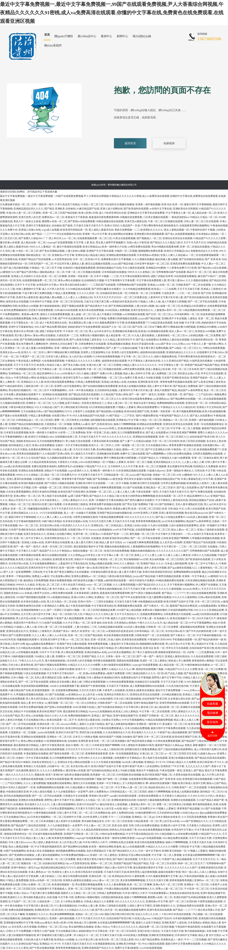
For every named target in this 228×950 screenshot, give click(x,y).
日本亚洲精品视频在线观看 (131, 470)
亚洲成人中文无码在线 (208, 407)
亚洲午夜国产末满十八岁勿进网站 (140, 766)
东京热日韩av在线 (21, 234)
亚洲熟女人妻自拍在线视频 (174, 339)
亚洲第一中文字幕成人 (194, 576)
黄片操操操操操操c (49, 306)
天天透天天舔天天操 (200, 842)
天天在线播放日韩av (32, 411)
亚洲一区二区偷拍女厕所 (205, 458)
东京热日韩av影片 (175, 631)
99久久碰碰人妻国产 (87, 373)
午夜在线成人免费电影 (28, 360)
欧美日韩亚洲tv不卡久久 (106, 567)
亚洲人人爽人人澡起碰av (173, 255)
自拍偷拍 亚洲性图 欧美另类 (143, 382)
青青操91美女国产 (99, 795)
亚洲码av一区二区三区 (206, 880)
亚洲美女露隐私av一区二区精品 (88, 576)
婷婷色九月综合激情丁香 (63, 343)
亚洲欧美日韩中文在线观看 (90, 483)
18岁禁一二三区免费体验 (71, 432)
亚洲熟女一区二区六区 (106, 597)
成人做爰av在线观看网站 (39, 348)
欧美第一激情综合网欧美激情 (118, 838)
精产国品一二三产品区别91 (198, 394)
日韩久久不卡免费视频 (18, 931)
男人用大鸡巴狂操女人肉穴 (41, 698)
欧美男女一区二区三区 (92, 631)
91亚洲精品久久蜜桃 (53, 605)
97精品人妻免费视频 (64, 293)
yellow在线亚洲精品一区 (92, 462)
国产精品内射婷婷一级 (210, 639)
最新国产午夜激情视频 (92, 686)
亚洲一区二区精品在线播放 (195, 246)
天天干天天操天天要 (188, 289)
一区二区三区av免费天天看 (122, 377)
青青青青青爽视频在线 (148, 521)
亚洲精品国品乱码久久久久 (28, 208)
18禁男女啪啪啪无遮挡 (85, 517)
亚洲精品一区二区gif (143, 817)
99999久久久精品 (25, 584)
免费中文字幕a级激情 (126, 948)
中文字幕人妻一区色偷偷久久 (153, 618)
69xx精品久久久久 (10, 779)
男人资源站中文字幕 (202, 644)
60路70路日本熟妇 (52, 521)
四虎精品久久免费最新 (205, 466)
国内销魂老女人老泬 (20, 445)
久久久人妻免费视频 (34, 783)
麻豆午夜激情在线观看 (69, 246)
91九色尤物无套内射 (177, 686)
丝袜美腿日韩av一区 (213, 445)
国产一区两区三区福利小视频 (63, 610)
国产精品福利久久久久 (124, 850)
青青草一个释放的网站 (18, 576)
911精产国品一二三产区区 (120, 415)
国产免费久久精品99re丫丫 (33, 238)
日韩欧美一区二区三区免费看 (144, 293)
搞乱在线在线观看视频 (51, 749)
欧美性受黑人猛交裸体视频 (142, 872)
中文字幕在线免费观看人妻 (151, 280)
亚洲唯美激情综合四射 (28, 605)
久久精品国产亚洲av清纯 (114, 394)
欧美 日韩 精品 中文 (173, 508)
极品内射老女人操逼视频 (113, 804)
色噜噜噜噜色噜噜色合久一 (33, 808)
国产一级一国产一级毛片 (142, 394)
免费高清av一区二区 (53, 217)
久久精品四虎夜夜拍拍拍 (42, 462)
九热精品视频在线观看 (110, 627)
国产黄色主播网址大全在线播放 (72, 572)
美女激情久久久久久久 (143, 732)
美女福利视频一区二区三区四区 (166, 559)
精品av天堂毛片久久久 (21, 500)
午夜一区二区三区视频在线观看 (165, 221)
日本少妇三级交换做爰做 (127, 698)
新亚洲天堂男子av (73, 377)
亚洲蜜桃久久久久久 (37, 914)
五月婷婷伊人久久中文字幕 (123, 466)
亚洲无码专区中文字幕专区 (43, 567)
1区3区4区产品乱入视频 (170, 673)
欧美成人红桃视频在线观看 (153, 331)
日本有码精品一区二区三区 (149, 631)
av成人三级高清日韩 (112, 749)
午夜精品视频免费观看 (111, 517)
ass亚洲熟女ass (161, 398)
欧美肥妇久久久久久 (151, 229)
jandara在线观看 (46, 732)
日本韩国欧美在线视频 (128, 774)
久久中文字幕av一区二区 (76, 622)
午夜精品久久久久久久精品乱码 (177, 407)
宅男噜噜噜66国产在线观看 (171, 272)
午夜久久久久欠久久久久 (124, 926)
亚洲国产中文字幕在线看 (100, 251)
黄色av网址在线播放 (69, 280)
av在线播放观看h (207, 605)
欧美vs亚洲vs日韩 (88, 212)
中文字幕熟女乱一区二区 (24, 322)
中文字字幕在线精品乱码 (139, 834)
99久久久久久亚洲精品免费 (209, 610)
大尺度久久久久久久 (149, 859)
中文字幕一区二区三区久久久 (137, 356)
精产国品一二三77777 (43, 234)
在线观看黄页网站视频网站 (194, 225)
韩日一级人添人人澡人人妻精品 (199, 872)
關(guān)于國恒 (63, 36)
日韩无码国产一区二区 (40, 263)
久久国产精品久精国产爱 (210, 800)
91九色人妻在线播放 (143, 335)
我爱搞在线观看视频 (127, 660)
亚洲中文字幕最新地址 (38, 225)
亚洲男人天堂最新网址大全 (96, 352)
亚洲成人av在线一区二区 (161, 284)
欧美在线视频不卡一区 (182, 618)
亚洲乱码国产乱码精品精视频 (190, 897)
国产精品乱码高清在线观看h (84, 394)
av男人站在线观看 (195, 508)
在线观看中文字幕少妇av (210, 352)
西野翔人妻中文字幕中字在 (167, 677)
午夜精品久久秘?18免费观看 (174, 458)
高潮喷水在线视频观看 (192, 707)
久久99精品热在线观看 (77, 289)
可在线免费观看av (158, 893)
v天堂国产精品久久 (147, 458)
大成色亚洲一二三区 (173, 293)
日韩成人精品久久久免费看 (181, 762)
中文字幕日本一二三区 (173, 546)
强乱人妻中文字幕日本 (159, 386)
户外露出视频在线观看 (116, 888)
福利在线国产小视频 (110, 736)
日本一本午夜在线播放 (81, 390)
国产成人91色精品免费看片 (170, 517)
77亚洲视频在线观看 (25, 369)
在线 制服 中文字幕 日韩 (187, 322)
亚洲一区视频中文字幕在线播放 (106, 500)
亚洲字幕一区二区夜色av (86, 534)
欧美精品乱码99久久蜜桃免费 (128, 876)
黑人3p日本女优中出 (100, 331)
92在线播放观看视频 (53, 360)
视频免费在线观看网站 (59, 783)
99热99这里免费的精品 (26, 398)
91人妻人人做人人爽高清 (176, 555)
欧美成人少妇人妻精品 (125, 711)
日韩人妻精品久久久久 (75, 500)
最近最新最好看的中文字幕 (88, 546)
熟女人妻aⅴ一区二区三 (181, 331)
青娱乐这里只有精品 (144, 403)
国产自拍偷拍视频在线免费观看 (100, 386)
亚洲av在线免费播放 (43, 445)
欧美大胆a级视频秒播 (214, 411)
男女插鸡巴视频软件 (20, 390)
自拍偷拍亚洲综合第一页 (113, 293)
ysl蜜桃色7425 (7, 272)
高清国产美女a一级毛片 (66, 631)
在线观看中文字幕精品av (128, 758)
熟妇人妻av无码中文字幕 (136, 373)
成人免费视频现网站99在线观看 (147, 686)
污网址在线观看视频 (214, 348)
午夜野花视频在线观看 (168, 576)
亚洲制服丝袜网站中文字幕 (18, 922)
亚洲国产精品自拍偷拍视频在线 (26, 424)
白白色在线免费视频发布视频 (154, 829)
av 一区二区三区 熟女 (78, 639)
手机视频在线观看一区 (184, 639)
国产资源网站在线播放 (21, 855)
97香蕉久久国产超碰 (43, 931)
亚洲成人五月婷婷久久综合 (26, 276)
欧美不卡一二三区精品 (87, 669)
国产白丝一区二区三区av (159, 314)
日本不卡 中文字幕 (25, 284)
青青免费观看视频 (98, 644)
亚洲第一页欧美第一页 (80, 276)
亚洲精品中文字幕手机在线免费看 (146, 212)
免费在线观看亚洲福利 (44, 466)
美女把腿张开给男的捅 (179, 466)
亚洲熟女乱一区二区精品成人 (107, 525)
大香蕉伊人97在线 (67, 462)
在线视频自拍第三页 (66, 436)
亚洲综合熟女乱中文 (17, 631)
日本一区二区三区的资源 (157, 736)
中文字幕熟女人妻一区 (178, 212)
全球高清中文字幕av (47, 284)
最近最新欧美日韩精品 (75, 711)
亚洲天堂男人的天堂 (29, 217)
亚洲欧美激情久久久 (11, 897)
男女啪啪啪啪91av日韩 (136, 559)
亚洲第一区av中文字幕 (94, 234)
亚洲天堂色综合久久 (142, 310)
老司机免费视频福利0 (15, 310)
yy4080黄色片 (67, 373)
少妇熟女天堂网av (111, 719)
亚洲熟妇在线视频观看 (55, 394)
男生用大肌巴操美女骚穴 (73, 284)
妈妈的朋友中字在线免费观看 (84, 327)
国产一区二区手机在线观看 (202, 301)
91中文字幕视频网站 (200, 622)
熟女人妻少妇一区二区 (120, 403)
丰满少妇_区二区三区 (47, 584)
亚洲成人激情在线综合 (177, 656)
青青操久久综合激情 (34, 766)
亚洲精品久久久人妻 (32, 382)
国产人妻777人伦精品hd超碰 (121, 348)
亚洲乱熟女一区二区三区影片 (159, 487)
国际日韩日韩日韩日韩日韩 (119, 914)
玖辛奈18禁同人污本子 (95, 842)
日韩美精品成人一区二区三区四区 (34, 420)
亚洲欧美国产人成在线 (174, 922)
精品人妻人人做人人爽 (186, 719)
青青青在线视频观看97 (28, 453)
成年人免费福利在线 (122, 812)
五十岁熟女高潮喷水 (72, 901)
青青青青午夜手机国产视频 (77, 479)
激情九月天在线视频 (84, 783)
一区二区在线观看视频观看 (204, 255)
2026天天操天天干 (49, 398)
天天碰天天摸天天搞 (115, 872)
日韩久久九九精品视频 (204, 555)
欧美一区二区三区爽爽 (54, 276)
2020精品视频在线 (171, 694)
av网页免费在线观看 (139, 246)
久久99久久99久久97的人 (201, 795)
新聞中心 (122, 36)
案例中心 (106, 36)
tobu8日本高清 (8, 639)
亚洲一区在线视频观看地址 (209, 424)
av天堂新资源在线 (62, 259)
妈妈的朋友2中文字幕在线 (93, 931)
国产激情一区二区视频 (115, 779)
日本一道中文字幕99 (149, 850)
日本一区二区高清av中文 (86, 259)
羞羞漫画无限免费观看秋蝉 (104, 217)
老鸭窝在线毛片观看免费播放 (141, 749)
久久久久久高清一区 (88, 293)
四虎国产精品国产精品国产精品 (202, 365)
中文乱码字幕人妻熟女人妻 (69, 263)
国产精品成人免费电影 (185, 386)
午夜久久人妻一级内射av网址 (207, 343)
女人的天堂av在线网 (80, 356)
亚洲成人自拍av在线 (135, 525)
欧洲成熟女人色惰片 (198, 483)
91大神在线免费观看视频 (106, 356)
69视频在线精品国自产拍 (166, 479)
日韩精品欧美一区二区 (116, 474)
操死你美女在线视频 (17, 301)
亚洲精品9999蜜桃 (156, 267)
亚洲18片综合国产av (88, 804)
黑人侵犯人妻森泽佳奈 (101, 229)
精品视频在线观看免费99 (132, 910)
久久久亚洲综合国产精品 (175, 360)
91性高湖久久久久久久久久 (75, 525)
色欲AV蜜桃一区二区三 (78, 745)
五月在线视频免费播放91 (50, 441)
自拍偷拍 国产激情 (62, 225)
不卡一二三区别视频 (119, 817)
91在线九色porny (189, 812)
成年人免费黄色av (99, 791)
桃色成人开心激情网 (179, 660)
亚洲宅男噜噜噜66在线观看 (72, 698)
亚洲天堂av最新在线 (135, 221)
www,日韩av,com (181, 343)
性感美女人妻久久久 (63, 872)
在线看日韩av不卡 (62, 415)
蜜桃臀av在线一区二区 (54, 221)
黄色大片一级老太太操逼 (27, 221)
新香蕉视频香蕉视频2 (181, 880)
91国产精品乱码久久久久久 (151, 584)
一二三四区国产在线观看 (101, 284)
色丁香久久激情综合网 (144, 652)
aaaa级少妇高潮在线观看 (17, 466)
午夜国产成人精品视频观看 (69, 618)
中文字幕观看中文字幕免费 (120, 280)
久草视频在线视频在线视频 (204, 538)
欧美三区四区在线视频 (192, 441)
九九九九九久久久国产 (197, 766)
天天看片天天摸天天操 (87, 808)
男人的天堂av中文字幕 (177, 644)
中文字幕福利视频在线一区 (211, 635)
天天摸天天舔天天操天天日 (174, 491)
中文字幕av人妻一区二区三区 (117, 555)
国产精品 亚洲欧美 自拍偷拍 (59, 208)
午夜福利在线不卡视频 (202, 229)
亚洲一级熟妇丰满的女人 (68, 348)
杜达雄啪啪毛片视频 (92, 280)
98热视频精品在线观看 (150, 601)
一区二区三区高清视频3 (113, 741)
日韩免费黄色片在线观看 (92, 343)
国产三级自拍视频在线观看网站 (175, 749)
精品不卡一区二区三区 (199, 272)
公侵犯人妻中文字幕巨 (139, 905)
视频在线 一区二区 (31, 863)
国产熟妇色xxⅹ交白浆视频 (212, 267)
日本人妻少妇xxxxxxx (20, 842)
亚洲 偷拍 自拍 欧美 (102, 622)
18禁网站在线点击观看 (121, 842)
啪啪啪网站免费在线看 (150, 251)
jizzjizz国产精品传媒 (122, 263)
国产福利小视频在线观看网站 (50, 664)
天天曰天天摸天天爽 (84, 449)
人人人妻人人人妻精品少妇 (78, 297)
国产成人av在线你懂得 (100, 698)
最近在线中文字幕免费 (25, 876)
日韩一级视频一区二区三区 (129, 445)
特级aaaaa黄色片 (43, 922)
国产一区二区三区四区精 (182, 901)
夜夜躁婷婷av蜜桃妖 (203, 660)
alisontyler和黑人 (108, 428)
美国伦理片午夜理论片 (25, 622)
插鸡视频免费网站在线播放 (70, 850)
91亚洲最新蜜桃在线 (55, 741)
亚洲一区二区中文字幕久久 (28, 538)
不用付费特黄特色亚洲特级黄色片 (159, 225)
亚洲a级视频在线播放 (118, 343)
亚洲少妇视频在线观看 (181, 758)
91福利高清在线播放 (201, 360)
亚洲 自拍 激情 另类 (122, 825)
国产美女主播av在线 (74, 365)
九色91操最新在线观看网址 (184, 525)
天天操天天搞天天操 (172, 931)
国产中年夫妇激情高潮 (70, 318)
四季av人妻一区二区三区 (169, 888)
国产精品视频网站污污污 (58, 411)
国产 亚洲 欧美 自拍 (216, 259)
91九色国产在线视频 (50, 622)
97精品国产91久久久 (95, 466)
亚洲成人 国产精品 (101, 715)
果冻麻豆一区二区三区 (174, 724)
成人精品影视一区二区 (118, 335)
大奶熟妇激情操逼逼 (112, 897)
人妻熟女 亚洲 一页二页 (200, 318)
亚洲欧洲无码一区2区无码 (48, 910)
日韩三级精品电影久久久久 (141, 673)
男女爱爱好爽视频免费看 (13, 821)
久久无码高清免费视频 (194, 817)
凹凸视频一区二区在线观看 (208, 914)
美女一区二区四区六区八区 (67, 614)
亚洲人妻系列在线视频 (19, 479)
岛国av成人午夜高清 (138, 242)
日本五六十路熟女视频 (85, 736)
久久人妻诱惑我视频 (124, 584)
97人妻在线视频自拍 (65, 905)
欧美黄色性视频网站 (63, 838)
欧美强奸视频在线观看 (30, 483)
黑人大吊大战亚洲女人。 (48, 500)
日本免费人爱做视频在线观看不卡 (22, 394)
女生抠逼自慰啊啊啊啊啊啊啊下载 (201, 855)
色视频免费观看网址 (151, 614)
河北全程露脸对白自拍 (68, 234)
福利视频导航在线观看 (102, 420)
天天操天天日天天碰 (123, 521)
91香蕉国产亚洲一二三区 (115, 534)
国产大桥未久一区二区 (156, 605)
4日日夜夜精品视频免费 (102, 407)
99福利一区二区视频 (126, 251)
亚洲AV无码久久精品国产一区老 (122, 225)
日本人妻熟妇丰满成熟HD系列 (103, 677)
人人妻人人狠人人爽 (193, 462)
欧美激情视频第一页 (43, 690)
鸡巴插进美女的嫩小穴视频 (88, 580)
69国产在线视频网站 (94, 348)
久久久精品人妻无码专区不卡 (119, 339)
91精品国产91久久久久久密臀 (209, 238)
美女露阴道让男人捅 (80, 322)
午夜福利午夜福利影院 (187, 926)
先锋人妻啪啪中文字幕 (28, 289)
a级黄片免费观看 (115, 673)
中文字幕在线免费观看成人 (109, 728)
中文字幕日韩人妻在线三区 (138, 707)
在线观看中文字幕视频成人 (52, 888)
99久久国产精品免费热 (147, 939)
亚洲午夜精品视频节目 (145, 703)
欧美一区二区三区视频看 (152, 466)
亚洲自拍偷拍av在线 (95, 652)
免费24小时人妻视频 (111, 373)
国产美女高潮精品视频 (51, 251)
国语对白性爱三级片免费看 (47, 504)
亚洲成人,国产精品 (193, 770)
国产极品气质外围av (27, 272)
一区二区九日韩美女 (85, 703)
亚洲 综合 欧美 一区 (172, 204)
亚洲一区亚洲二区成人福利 (101, 432)
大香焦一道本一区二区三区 (120, 656)
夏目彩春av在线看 (10, 242)
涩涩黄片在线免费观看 (40, 310)
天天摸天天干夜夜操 (117, 686)
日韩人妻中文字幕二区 (69, 812)
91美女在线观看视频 (124, 238)
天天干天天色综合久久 (126, 614)
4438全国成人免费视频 (117, 310)
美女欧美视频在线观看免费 (118, 635)
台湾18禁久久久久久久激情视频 (163, 588)
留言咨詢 (212, 722)
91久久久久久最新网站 (184, 597)
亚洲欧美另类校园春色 (161, 935)
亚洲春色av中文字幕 (63, 255)
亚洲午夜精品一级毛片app (25, 867)
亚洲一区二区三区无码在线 (68, 301)
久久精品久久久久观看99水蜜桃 (56, 669)
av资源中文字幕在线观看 (53, 428)
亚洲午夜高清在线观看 (159, 910)
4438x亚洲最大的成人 (84, 707)
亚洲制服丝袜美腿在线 (124, 331)
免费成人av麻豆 (81, 424)
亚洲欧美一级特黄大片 (102, 470)
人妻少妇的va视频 (75, 251)
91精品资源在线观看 (161, 322)
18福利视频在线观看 (22, 656)
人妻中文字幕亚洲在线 (51, 745)
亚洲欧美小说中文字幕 (172, 825)
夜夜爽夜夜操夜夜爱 (96, 753)
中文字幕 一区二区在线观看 (154, 711)
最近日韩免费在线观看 (75, 876)
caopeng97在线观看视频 (59, 242)
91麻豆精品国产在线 (88, 208)
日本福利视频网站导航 (180, 610)
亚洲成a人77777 (29, 428)
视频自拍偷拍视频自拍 (116, 546)
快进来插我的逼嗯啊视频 (34, 686)
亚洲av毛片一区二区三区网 (168, 884)
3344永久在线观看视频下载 (64, 686)
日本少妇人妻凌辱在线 (20, 664)
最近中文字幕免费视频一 (169, 690)
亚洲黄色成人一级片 (172, 939)
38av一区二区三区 (28, 525)
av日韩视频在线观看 (134, 314)
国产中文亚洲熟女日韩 (157, 449)
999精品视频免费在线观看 (169, 580)
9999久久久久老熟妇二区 (141, 272)
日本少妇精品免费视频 (137, 728)
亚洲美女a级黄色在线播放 (140, 690)
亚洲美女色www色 (10, 352)
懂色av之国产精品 (216, 783)
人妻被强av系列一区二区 (167, 310)
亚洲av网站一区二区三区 (27, 496)
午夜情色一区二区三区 (183, 449)
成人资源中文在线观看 (68, 821)
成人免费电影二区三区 (164, 373)
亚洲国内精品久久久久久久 (181, 352)
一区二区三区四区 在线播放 (85, 538)
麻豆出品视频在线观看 (97, 263)
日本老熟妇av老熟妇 (207, 234)
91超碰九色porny (156, 470)
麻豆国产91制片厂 (208, 276)
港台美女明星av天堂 (209, 910)
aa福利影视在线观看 (115, 580)
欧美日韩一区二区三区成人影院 (116, 939)
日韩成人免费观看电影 (87, 382)
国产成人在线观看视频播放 (180, 234)
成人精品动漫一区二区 (204, 212)
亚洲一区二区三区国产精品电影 (60, 212)
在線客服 (212, 703)
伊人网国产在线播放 (207, 584)
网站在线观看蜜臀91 (148, 407)
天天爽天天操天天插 (110, 935)
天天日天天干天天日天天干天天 (82, 749)
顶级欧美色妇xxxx (13, 593)
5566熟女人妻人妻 (62, 449)
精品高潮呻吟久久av (48, 373)
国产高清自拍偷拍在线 (196, 297)
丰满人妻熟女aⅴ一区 (39, 872)
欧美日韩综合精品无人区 (79, 728)
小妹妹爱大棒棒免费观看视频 (105, 487)
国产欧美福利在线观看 (136, 208)
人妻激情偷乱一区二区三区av (171, 335)
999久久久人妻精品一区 (42, 246)
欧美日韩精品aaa (92, 246)
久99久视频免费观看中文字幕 (108, 322)
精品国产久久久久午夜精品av (55, 550)
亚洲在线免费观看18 (149, 795)
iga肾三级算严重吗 (78, 496)
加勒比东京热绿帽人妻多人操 (65, 681)
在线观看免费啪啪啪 (67, 690)
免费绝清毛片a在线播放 (70, 466)
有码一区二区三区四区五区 (21, 888)
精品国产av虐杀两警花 (190, 390)
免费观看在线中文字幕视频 (116, 259)
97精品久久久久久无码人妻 (98, 614)
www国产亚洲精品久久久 (194, 821)
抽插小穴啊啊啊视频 (95, 377)
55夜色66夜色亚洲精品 (21, 407)
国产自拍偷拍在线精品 (191, 259)
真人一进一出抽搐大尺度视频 (80, 513)
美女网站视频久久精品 (108, 449)
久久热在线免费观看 (202, 656)
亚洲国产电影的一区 (201, 377)
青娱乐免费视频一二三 (127, 229)
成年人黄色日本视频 (155, 567)
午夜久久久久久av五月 (149, 622)
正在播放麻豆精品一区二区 (15, 204)
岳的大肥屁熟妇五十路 (98, 850)
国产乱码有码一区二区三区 (65, 829)
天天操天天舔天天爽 (125, 601)
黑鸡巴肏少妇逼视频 (90, 732)
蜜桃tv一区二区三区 (133, 449)
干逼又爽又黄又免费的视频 (37, 293)
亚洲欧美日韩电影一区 (174, 850)
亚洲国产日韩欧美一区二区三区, (81, 834)
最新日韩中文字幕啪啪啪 (197, 204)
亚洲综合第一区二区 (196, 403)
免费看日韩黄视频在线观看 (122, 318)
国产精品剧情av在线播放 (109, 411)
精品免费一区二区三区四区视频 (156, 926)
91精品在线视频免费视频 (17, 318)
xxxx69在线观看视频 (150, 948)
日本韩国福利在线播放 (114, 272)
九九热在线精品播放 (198, 728)
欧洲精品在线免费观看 (149, 424)
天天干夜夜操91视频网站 (180, 584)
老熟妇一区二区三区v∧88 (167, 474)
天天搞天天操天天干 (89, 436)
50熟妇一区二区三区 (20, 504)
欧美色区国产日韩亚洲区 (71, 491)
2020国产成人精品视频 (128, 610)
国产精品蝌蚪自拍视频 (182, 398)
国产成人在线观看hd (147, 339)
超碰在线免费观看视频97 (90, 867)
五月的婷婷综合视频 (106, 390)
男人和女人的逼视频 (32, 715)
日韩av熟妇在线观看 (209, 597)
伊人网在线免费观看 (72, 652)
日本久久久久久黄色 (17, 948)
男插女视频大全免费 (29, 588)
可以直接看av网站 (60, 576)
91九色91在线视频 (158, 525)
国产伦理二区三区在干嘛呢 (147, 327)
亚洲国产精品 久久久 (151, 563)
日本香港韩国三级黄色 (75, 504)
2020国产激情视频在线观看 (31, 597)
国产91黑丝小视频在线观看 (59, 483)
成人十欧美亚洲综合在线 (112, 212)
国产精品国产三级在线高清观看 (198, 741)
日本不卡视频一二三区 (106, 276)
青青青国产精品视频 (188, 808)
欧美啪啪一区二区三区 (98, 491)
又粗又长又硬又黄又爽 (96, 301)
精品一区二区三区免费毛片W (60, 474)
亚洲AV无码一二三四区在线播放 (95, 601)
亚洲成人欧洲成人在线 (113, 382)
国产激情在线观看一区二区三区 (66, 753)
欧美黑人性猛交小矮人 (49, 365)
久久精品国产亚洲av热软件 (97, 508)
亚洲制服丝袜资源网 (108, 453)
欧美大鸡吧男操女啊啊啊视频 (139, 496)
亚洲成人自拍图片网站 (59, 534)
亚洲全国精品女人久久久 (167, 462)
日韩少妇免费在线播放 (179, 453)
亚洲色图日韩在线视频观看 (149, 234)
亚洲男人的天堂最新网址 (125, 352)
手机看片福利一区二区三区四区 (31, 829)
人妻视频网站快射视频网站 (145, 546)
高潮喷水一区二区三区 (38, 403)
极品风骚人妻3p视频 (166, 259)
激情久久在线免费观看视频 (55, 314)
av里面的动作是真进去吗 (123, 301)
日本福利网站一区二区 (186, 314)
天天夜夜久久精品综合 (174, 795)
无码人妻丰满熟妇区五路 (189, 504)
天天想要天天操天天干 (90, 474)
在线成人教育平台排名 (37, 593)
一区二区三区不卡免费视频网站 (49, 390)
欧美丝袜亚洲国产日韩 (136, 411)
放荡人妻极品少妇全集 (158, 369)
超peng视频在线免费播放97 (41, 644)
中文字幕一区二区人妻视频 (185, 428)
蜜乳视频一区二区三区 (142, 534)
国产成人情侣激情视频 (16, 267)
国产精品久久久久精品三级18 (166, 242)
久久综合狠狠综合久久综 (116, 732)
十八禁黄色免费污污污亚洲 (181, 267)
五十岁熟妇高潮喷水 (22, 728)
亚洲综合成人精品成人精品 (90, 255)
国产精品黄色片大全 (96, 306)
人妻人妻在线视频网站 (63, 804)
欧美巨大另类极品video (177, 251)
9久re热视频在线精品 (58, 597)
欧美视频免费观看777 (137, 322)
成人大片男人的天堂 (53, 289)
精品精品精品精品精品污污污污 (58, 867)
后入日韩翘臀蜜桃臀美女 (131, 432)
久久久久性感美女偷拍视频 (106, 762)
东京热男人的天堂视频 (79, 660)
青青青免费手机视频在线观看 (176, 382)
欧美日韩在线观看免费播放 (59, 382)
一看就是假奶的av (179, 217)
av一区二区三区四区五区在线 (180, 753)
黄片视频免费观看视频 (188, 411)
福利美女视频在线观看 (76, 774)
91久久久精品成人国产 (46, 407)
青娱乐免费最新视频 (60, 580)
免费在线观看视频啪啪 (21, 910)
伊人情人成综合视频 (40, 791)
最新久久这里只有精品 (123, 618)
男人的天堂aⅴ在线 (26, 618)
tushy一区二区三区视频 (99, 584)
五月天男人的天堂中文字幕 (36, 614)
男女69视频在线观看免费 (165, 246)
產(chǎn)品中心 (87, 36)
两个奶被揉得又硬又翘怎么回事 (54, 935)
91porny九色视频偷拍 (100, 529)
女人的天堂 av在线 (93, 694)
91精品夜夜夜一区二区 (145, 821)
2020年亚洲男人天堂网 (145, 513)
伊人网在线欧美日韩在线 (74, 407)
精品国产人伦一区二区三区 (116, 327)
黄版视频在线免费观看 (192, 627)
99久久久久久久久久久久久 (117, 436)
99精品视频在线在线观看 (109, 221)
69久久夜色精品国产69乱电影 (89, 415)
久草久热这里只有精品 (67, 204)
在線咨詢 (169, 143)
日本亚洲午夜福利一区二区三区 (151, 263)
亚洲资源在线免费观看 (134, 639)
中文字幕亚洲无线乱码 (103, 605)
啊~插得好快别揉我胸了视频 (148, 669)
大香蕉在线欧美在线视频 (105, 441)
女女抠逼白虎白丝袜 (179, 698)
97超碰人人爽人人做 (149, 301)
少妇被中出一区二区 (58, 766)
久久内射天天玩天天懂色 (13, 449)
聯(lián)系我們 (52, 45)
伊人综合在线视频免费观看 (201, 593)
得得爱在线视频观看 (104, 660)
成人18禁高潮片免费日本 (207, 749)
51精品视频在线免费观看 (196, 310)
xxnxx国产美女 (163, 343)
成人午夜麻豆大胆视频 (174, 301)
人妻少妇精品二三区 (85, 627)
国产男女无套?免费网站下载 (137, 504)
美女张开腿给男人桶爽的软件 (32, 343)
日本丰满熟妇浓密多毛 (168, 817)
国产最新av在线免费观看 (13, 415)
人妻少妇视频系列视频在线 (82, 428)
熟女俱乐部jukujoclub (196, 513)
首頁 (47, 34)
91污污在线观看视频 (51, 513)
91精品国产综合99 (162, 918)
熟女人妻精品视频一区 (176, 229)
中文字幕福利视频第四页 (27, 521)
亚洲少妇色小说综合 (149, 931)
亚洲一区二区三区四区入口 (174, 436)
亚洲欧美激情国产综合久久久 (97, 948)
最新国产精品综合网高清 (183, 605)
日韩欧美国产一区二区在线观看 (193, 284)
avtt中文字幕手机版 (123, 529)
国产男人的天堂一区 (106, 910)
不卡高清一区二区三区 (75, 331)
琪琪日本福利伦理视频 (75, 487)
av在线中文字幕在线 (160, 208)
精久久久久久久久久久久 (19, 774)
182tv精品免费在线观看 (175, 838)
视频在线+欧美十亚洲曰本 (48, 774)
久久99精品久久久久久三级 (79, 910)
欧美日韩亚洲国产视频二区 (157, 774)
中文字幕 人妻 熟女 (84, 242)
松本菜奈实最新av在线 (75, 521)
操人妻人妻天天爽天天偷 (84, 542)
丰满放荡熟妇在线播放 (35, 753)
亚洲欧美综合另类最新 (185, 208)
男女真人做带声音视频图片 (111, 242)
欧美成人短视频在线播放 (132, 386)
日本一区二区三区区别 (207, 601)
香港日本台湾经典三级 (26, 331)
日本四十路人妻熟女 (57, 356)
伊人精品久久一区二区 (86, 935)
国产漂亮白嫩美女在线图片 (106, 289)
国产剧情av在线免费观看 (81, 221)
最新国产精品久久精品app (169, 745)
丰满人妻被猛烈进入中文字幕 (197, 479)
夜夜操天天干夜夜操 (76, 217)
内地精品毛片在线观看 (147, 681)
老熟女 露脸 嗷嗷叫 (195, 745)
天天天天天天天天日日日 (107, 297)
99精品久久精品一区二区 (203, 217)
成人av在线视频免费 (133, 846)
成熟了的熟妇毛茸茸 (162, 276)
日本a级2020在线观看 (66, 310)
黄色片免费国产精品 (165, 390)
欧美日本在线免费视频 (91, 310)
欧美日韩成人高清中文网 (191, 783)
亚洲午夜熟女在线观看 (57, 542)
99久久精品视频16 (75, 787)
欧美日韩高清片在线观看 (89, 872)
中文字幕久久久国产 (27, 550)
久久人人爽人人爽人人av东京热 (54, 517)
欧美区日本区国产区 (67, 732)
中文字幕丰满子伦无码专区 (49, 728)
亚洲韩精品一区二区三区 (22, 373)
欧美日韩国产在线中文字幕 (179, 601)
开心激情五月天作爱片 (83, 453)
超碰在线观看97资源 (169, 872)
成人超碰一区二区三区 (167, 306)
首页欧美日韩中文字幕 (52, 639)
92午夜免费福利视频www (75, 855)
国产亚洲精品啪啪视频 (120, 306)
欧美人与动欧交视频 (149, 377)
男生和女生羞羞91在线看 (137, 479)
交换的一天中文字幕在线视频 (71, 445)
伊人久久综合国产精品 (33, 458)
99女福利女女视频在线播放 (119, 204)
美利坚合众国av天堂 (189, 373)
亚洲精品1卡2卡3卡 (154, 762)
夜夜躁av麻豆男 (30, 314)
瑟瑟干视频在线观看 (73, 306)
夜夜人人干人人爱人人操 (148, 555)
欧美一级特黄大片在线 (114, 246)
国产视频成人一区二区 (149, 238)
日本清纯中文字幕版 (40, 301)
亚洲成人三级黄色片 (212, 289)
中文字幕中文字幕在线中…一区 (173, 534)
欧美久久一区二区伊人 (33, 352)
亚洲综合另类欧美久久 (116, 694)
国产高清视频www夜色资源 (108, 479)
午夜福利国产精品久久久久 (174, 415)
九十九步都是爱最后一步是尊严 (70, 791)
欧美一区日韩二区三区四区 (146, 508)
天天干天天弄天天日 (194, 242)
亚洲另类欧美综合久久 (56, 538)
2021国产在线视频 (132, 487)
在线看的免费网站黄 (39, 449)
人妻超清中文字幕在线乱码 (73, 563)
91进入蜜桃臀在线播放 (158, 597)
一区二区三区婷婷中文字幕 (66, 817)
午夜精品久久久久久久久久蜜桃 (83, 360)
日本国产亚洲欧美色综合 (175, 377)
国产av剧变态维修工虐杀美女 (85, 339)
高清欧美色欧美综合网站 (115, 538)
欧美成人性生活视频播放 (40, 850)
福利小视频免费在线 (165, 356)
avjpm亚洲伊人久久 (78, 470)
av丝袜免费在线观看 (186, 834)
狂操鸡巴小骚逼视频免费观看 (79, 267)
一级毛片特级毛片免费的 (140, 580)
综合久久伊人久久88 (55, 715)
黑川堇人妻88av (176, 280)
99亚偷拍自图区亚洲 (57, 339)
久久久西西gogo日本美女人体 (84, 555)
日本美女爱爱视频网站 (18, 491)
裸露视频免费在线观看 (130, 605)
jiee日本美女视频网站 (173, 521)
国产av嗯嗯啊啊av (156, 453)
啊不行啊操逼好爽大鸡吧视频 (179, 327)
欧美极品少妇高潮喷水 (193, 306)
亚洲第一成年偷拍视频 (147, 204)
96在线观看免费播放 (185, 276)
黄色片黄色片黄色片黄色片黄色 (94, 859)
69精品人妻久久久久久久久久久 (140, 365)
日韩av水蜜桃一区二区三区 (36, 884)
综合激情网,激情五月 (27, 770)
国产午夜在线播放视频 (41, 948)
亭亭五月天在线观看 (212, 373)
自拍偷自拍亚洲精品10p (56, 863)
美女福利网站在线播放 (120, 234)
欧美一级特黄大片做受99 (43, 432)
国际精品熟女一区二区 (38, 255)
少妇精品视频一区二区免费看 (204, 335)
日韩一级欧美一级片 (43, 204)
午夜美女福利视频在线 (109, 588)
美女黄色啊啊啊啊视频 (132, 880)
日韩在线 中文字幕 (205, 470)
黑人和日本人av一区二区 (62, 238)
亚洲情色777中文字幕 (172, 766)
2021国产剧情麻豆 (164, 504)
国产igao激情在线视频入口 (182, 567)
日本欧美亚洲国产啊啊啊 (182, 432)
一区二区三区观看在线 (134, 297)
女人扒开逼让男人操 (70, 842)
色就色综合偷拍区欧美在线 (184, 893)
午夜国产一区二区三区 (32, 356)
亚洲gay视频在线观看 (100, 563)
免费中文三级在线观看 (132, 453)
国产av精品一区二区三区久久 (185, 348)
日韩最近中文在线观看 (75, 795)
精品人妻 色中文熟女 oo (112, 542)
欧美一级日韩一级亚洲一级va (75, 567)
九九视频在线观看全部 (12, 403)
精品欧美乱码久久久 (159, 787)
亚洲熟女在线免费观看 (30, 470)
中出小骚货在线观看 (133, 267)
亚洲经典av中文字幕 (157, 901)
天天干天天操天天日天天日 (66, 508)
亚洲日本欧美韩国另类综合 (157, 572)
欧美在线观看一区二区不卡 (171, 496)
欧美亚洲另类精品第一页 (74, 229)
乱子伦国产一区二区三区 (155, 428)
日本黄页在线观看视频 (16, 432)
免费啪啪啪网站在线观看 (170, 403)
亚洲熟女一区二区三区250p (52, 926)
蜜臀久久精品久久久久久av (212, 432)
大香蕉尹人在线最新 (84, 411)
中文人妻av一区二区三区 (97, 825)
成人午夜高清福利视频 (77, 605)
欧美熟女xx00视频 (28, 306)
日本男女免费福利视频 (173, 483)
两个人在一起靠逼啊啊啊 (17, 572)
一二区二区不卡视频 (117, 483)
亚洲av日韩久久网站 (82, 597)
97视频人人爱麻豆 (126, 407)
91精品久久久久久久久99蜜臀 (84, 664)
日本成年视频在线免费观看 (47, 834)
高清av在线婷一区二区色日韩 (45, 880)
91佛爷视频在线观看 (29, 555)
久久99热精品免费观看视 (136, 289)
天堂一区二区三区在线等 (185, 369)
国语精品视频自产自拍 (108, 267)
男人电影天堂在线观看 (77, 441)
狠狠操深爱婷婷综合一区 (13, 263)
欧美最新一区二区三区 (102, 774)
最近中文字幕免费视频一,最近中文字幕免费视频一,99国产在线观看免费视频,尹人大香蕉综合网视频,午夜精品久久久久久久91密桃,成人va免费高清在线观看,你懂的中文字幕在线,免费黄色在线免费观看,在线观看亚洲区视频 (111, 12)
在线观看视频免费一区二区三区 (94, 238)
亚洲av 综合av (21, 893)
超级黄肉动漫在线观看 (152, 352)
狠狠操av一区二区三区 (175, 420)
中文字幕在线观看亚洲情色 (135, 276)
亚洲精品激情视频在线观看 (121, 255)
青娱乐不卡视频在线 (147, 770)
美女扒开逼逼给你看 (142, 343)
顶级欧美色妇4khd (26, 441)
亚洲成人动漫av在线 (29, 229)
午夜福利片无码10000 (159, 639)
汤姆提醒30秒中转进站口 (34, 918)
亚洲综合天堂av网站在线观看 (74, 762)
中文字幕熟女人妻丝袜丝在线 (144, 360)
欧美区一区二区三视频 (139, 462)
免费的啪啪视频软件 (79, 715)
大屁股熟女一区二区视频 (58, 424)
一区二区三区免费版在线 (96, 812)
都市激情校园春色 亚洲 (205, 804)
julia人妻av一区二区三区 (105, 880)
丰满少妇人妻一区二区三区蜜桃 (23, 212)
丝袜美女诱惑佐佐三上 (94, 403)
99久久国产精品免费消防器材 (50, 327)
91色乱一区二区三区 (92, 204)
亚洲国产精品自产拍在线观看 (34, 259)
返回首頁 (130, 143)
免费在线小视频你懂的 (92, 335)
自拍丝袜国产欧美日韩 (202, 436)
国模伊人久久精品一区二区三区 (92, 800)
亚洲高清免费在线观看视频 (185, 263)
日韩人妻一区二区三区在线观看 (201, 221)
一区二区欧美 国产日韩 (198, 293)
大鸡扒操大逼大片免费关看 (38, 939)
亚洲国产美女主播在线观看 (72, 644)
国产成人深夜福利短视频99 (120, 724)
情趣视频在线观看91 (39, 508)
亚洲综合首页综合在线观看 (177, 238)
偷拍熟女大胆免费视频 (35, 580)
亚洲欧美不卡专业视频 (174, 318)
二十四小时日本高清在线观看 (175, 914)
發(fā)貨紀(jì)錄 (142, 36)
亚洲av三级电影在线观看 (210, 529)
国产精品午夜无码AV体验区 (15, 762)
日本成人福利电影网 (74, 369)
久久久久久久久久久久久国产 (172, 550)
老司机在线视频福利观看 (74, 398)
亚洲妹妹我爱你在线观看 (190, 905)
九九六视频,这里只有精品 (66, 403)
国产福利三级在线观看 (125, 859)
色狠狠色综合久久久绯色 (204, 251)
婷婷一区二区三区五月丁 (191, 863)
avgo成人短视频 (50, 229)
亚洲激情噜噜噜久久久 (33, 610)
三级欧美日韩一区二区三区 (38, 386)
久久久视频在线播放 (143, 259)
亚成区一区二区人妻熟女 (153, 660)
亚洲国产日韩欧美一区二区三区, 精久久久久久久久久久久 (171, 715)
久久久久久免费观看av (52, 770)
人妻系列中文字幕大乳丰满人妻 (165, 297)
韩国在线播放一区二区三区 (88, 550)
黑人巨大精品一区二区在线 (62, 601)
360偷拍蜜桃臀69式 (145, 812)
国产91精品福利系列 (11, 386)
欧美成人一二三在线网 (163, 289)
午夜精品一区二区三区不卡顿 (45, 267)
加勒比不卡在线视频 (55, 470)
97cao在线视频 (45, 618)
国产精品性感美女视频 (139, 741)
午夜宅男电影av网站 (25, 377)
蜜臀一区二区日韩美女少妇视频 (71, 420)
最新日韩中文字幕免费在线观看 (168, 728)
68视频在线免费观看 (131, 217)
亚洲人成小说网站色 (111, 208)
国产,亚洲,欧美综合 (101, 424)
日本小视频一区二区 (22, 677)
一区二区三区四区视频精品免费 (97, 610)
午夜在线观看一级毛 (147, 491)
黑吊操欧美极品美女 (93, 821)
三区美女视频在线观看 (155, 217)
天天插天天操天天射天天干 (88, 225)
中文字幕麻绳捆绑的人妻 (13, 436)
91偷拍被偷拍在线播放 (197, 664)
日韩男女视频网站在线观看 (208, 453)
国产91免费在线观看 (201, 491)
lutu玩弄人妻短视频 (197, 517)
